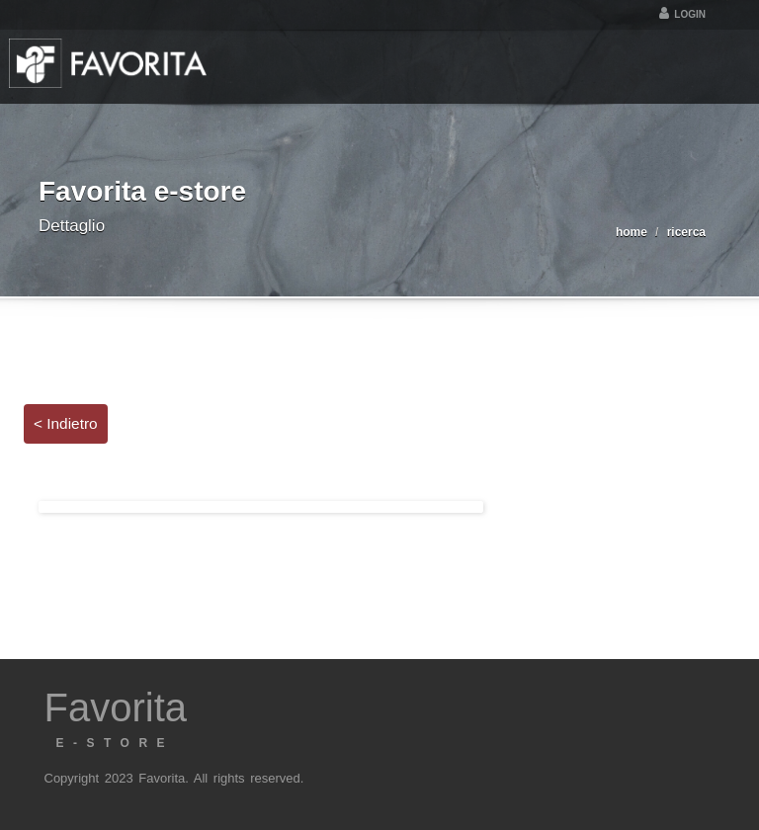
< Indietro (66, 423)
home (631, 232)
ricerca (686, 232)
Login (682, 14)
